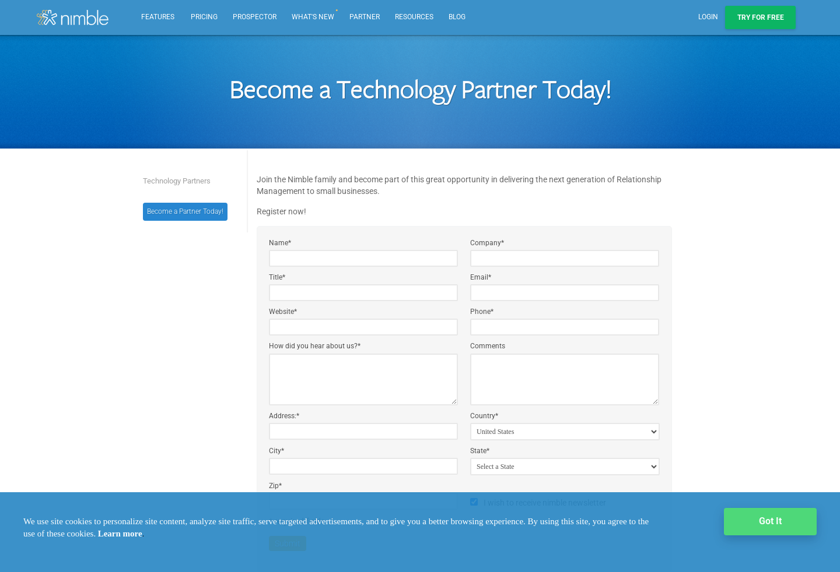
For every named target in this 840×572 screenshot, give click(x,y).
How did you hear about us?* (314, 346)
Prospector (254, 17)
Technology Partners (177, 180)
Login (708, 17)
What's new (315, 10)
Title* (277, 277)
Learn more (120, 533)
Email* (480, 277)
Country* (484, 416)
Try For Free (760, 17)
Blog (457, 17)
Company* (487, 243)
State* (479, 451)
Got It (770, 521)
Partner (364, 17)
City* (276, 451)
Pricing (204, 17)
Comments (487, 346)
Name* (280, 243)
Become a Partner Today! (185, 211)
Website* (283, 312)
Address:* (284, 416)
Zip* (275, 486)
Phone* (482, 312)
